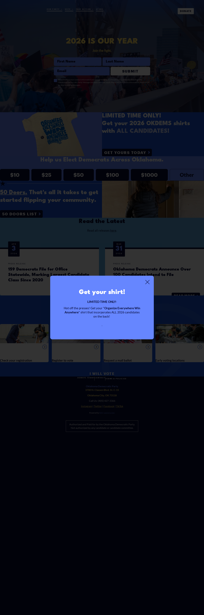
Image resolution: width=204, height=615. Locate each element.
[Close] (147, 280)
